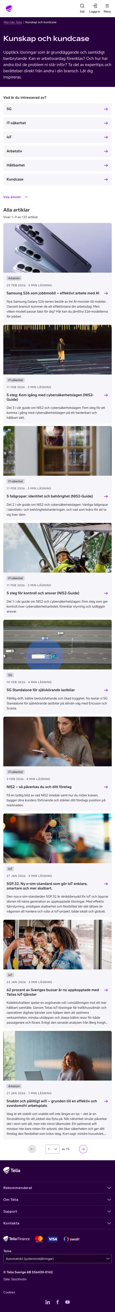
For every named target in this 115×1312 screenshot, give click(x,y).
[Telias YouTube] (67, 1302)
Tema (7, 1251)
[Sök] (82, 8)
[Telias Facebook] (58, 1302)
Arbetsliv (14, 151)
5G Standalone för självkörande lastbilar (41, 690)
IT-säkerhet (16, 123)
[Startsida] (9, 8)
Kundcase (15, 179)
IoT (9, 137)
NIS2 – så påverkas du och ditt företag (39, 787)
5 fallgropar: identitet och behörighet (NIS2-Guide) (50, 496)
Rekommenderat (57, 1187)
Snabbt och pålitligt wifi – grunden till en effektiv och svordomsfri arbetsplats (52, 1103)
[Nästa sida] (83, 1149)
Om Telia (57, 1199)
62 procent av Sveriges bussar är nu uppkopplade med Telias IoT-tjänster (53, 992)
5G (9, 109)
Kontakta (57, 1223)
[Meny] (107, 8)
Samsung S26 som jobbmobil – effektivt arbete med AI (53, 293)
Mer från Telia (13, 22)
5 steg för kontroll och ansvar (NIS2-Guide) (43, 593)
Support (57, 1211)
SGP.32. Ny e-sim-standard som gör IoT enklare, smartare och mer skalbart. (47, 886)
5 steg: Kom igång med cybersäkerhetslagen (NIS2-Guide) (50, 397)
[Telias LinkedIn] (48, 1302)
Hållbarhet (16, 165)
